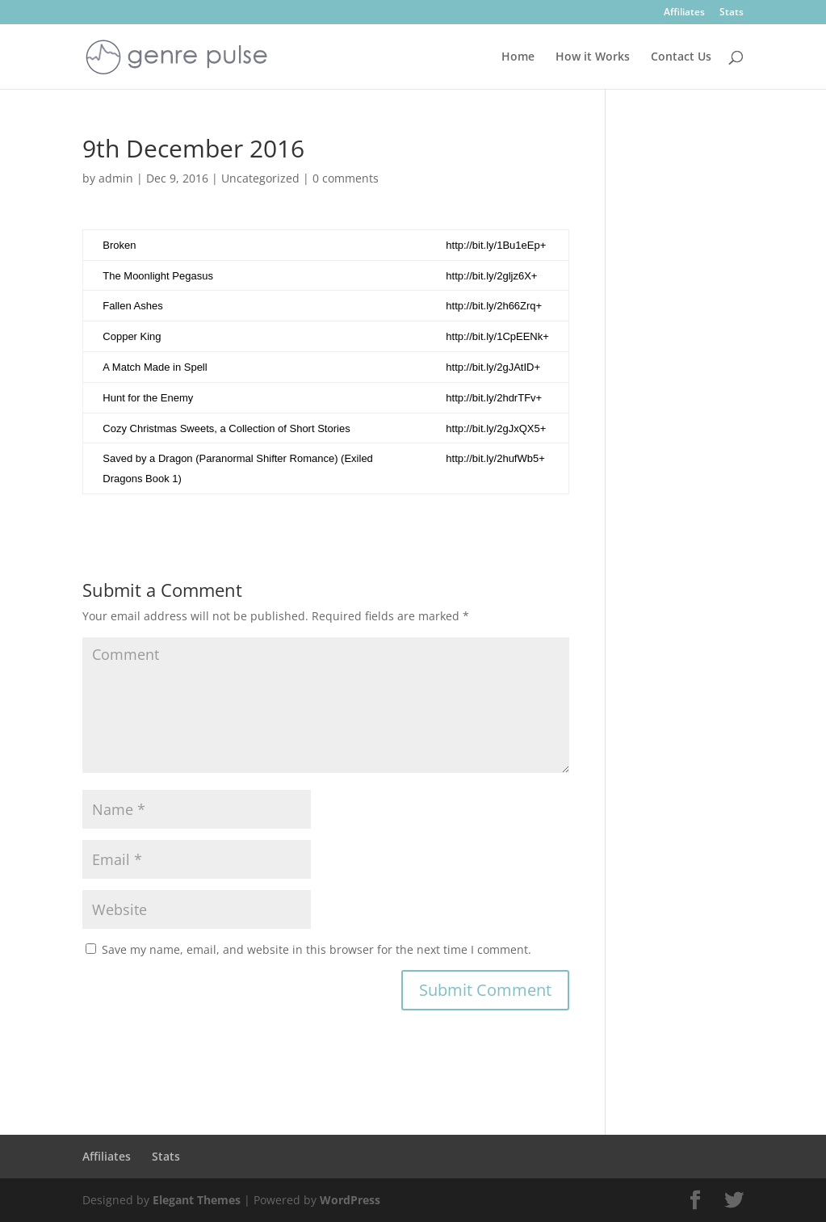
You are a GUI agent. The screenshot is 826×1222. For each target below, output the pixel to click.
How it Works (593, 57)
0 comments (345, 178)
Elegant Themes (197, 1199)
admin (116, 178)
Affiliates (684, 13)
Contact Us (681, 57)
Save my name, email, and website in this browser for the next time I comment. (316, 949)
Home (518, 57)
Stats (731, 13)
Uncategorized (260, 178)
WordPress (350, 1199)
